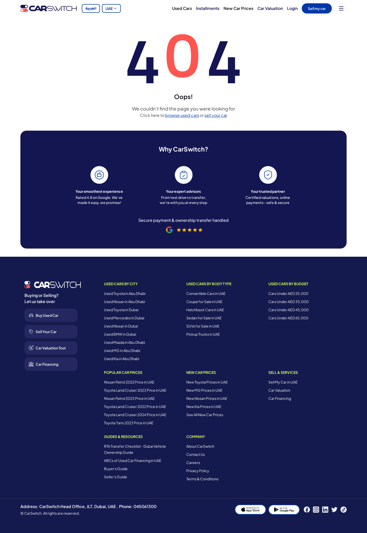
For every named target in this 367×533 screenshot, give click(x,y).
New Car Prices (238, 8)
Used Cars (182, 8)
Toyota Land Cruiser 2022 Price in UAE (135, 406)
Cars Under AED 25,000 (288, 293)
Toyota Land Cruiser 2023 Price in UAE (135, 390)
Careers (193, 462)
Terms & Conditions (202, 478)
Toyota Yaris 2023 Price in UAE (128, 422)
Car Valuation (270, 8)
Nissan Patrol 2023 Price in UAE (129, 398)
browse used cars (182, 115)
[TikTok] (343, 510)
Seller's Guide (115, 476)
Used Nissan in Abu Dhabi (124, 301)
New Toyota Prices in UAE (207, 382)
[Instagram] (316, 510)
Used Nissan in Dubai (121, 326)
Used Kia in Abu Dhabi (121, 358)
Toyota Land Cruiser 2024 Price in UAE (135, 414)
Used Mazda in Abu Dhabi (124, 342)
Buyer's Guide (116, 468)
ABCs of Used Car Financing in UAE (132, 460)
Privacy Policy (197, 470)
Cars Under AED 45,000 (288, 309)
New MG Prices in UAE (204, 390)
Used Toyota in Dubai (121, 309)
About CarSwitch (200, 446)
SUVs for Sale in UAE (202, 326)
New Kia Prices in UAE (203, 406)
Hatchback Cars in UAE (205, 309)
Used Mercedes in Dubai (124, 318)
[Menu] (341, 8)
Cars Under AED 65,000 (288, 318)
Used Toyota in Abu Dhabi (125, 293)
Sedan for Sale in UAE (204, 318)
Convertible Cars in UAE (206, 293)
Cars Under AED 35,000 (288, 301)
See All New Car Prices (204, 414)
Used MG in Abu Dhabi (122, 350)
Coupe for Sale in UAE (204, 301)
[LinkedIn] (325, 510)
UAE (111, 8)
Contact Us (195, 454)
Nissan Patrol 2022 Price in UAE (129, 382)
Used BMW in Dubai (120, 334)
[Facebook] (307, 510)
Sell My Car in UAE (283, 382)
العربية (90, 8)
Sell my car (317, 8)
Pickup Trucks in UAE (203, 334)
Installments (207, 8)
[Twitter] (334, 510)
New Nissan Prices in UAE (206, 398)
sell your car (215, 115)
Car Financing (279, 398)
